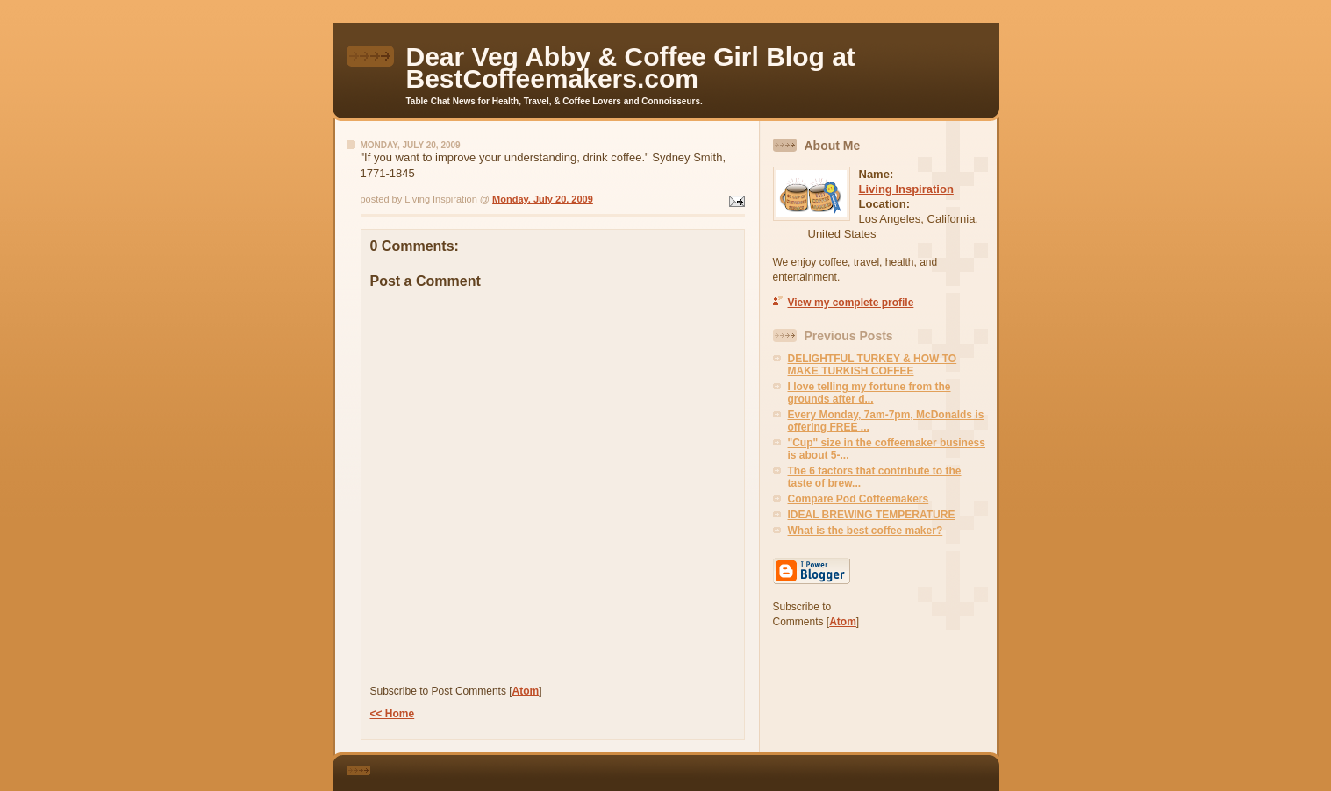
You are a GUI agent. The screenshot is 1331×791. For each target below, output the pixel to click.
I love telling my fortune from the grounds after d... (869, 393)
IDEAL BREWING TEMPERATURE (871, 515)
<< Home (392, 714)
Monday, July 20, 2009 (542, 199)
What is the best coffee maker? (865, 530)
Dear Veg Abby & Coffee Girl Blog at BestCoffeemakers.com (630, 67)
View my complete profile (851, 302)
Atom (526, 691)
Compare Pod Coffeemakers (858, 499)
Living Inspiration (906, 189)
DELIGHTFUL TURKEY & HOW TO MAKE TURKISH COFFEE (872, 365)
